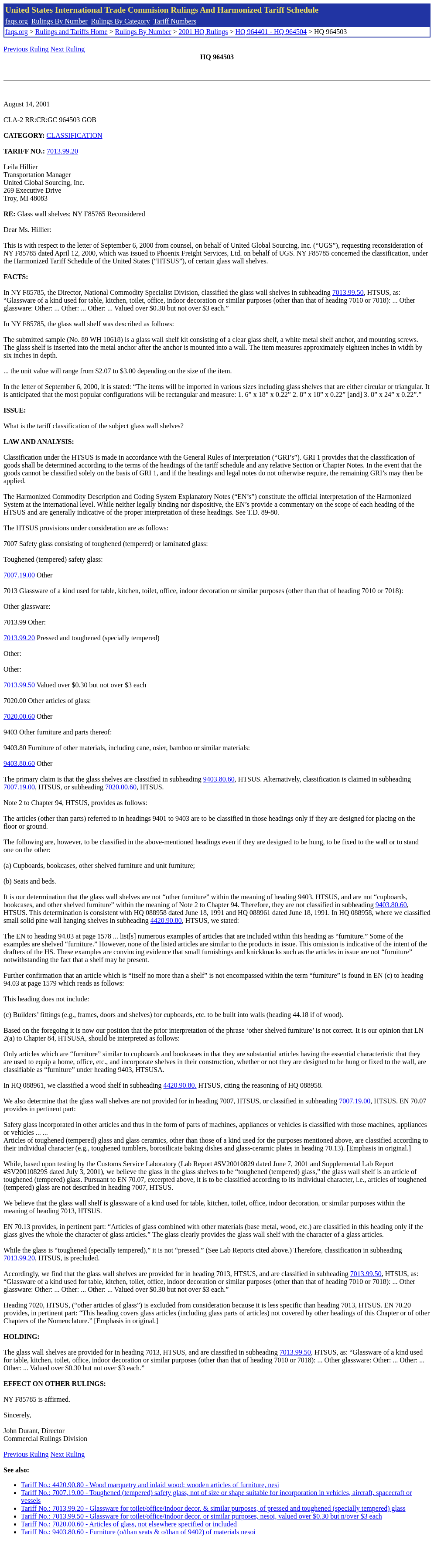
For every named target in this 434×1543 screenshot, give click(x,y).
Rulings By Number (59, 21)
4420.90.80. (180, 1085)
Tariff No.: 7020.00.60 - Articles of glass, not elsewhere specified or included (129, 1524)
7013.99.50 (348, 292)
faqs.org (16, 21)
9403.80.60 (19, 763)
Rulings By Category (120, 21)
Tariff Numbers (174, 21)
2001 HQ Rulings (203, 31)
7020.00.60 (19, 716)
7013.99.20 (62, 151)
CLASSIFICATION (75, 135)
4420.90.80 (166, 920)
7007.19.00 (19, 575)
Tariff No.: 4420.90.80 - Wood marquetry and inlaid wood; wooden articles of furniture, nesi (150, 1484)
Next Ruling (68, 49)
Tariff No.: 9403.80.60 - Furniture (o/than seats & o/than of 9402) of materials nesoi (138, 1532)
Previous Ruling (26, 49)
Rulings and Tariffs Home (71, 31)
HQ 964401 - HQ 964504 (271, 31)
